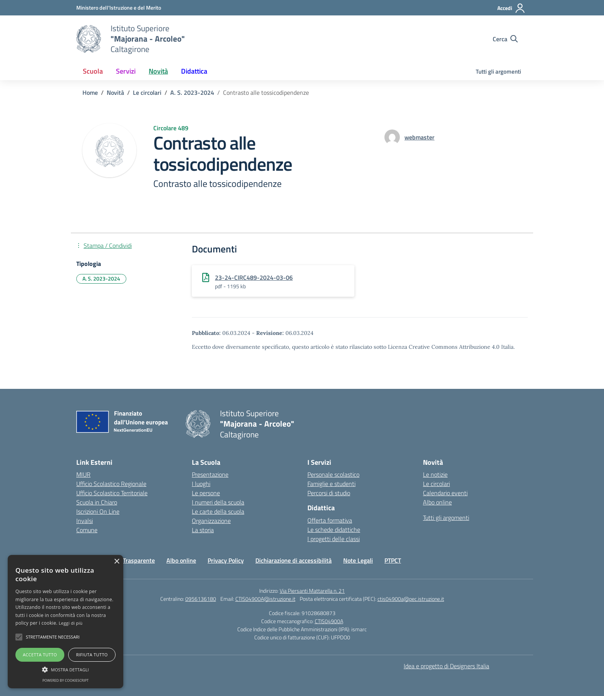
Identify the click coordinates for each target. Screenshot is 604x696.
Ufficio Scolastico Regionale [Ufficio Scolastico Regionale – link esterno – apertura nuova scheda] (111, 483)
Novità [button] (158, 71)
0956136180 (200, 599)
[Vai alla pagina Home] (90, 92)
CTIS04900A (329, 621)
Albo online (437, 502)
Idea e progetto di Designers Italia (446, 666)
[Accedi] (511, 8)
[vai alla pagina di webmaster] (419, 137)
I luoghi (201, 483)
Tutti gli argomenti (498, 71)
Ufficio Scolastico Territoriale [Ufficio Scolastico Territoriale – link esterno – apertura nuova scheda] (112, 493)
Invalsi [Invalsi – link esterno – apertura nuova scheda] (84, 520)
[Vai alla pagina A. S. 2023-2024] (192, 92)
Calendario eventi (445, 493)
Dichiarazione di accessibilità (293, 560)
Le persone (206, 493)
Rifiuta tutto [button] (91, 654)
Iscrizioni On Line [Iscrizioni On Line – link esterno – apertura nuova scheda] (97, 511)
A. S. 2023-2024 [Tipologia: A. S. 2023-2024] (101, 278)
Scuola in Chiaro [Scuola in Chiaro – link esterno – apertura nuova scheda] (96, 502)
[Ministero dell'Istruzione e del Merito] (118, 7)
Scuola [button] (93, 71)
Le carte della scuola (218, 511)
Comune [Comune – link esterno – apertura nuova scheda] (86, 530)
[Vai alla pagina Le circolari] (147, 92)
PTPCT (392, 560)
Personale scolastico (333, 474)
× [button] (116, 562)
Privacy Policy (226, 560)
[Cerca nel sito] (505, 39)
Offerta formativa (329, 520)
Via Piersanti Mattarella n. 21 (312, 591)
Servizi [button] (126, 71)
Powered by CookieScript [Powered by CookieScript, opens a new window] (65, 680)
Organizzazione (211, 520)
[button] (19, 637)
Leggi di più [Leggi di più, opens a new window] (71, 623)
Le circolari (436, 483)
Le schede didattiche (333, 529)
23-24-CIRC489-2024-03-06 (254, 277)
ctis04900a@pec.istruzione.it (411, 599)
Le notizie (435, 474)
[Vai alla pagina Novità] (115, 92)
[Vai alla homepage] (88, 39)
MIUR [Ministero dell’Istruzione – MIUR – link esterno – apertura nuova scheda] (83, 474)
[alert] (65, 621)
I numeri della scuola (218, 502)
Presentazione (210, 474)
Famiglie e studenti (331, 483)
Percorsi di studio (328, 493)
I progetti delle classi (333, 538)
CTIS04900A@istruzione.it (265, 599)
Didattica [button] (194, 71)
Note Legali (358, 560)
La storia (203, 530)
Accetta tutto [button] (40, 654)
